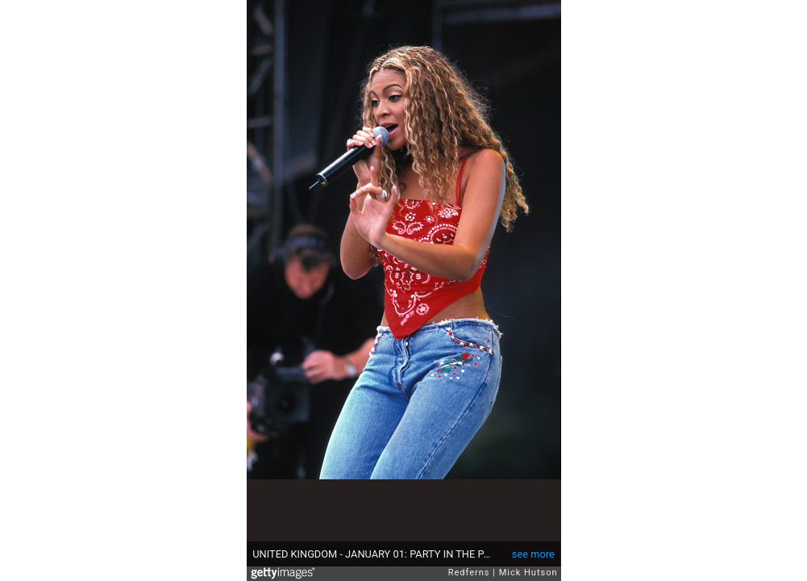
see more (533, 554)
